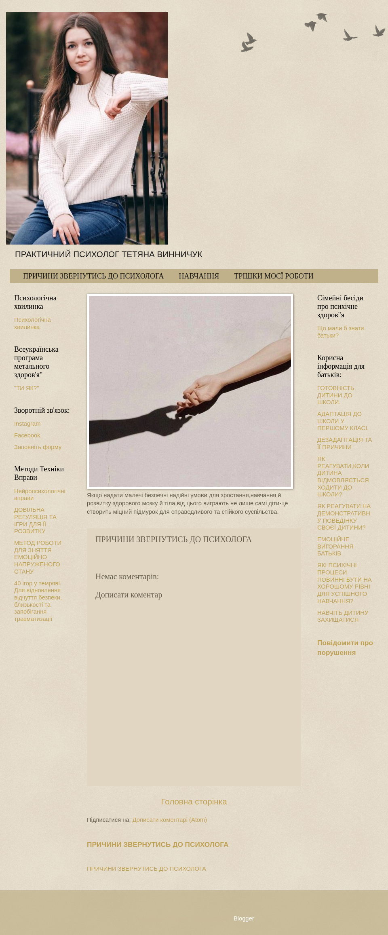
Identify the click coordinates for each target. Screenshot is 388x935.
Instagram (27, 423)
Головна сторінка (194, 801)
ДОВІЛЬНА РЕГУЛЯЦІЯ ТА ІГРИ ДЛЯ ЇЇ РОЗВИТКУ (35, 520)
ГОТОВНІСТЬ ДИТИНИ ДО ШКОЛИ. (335, 395)
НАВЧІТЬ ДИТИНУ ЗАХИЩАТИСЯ (342, 616)
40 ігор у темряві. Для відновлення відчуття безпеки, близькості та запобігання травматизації (38, 601)
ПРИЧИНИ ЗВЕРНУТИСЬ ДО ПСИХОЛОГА (93, 276)
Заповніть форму (37, 447)
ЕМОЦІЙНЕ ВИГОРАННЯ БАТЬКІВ (335, 546)
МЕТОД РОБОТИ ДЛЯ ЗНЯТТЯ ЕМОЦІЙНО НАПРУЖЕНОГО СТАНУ (37, 557)
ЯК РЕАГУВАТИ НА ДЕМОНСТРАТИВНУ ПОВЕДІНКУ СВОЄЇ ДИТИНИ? (344, 517)
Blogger (244, 918)
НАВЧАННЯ (199, 276)
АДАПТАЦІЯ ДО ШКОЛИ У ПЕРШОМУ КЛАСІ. (343, 421)
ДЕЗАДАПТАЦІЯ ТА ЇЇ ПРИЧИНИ (344, 443)
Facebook (27, 435)
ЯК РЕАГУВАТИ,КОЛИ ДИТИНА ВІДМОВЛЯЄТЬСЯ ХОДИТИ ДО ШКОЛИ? (343, 477)
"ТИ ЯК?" (26, 388)
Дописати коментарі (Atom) (170, 820)
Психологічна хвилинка (32, 323)
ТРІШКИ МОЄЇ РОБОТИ (273, 276)
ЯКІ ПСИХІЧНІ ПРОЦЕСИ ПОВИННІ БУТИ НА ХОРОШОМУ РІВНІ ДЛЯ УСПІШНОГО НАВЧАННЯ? (344, 583)
